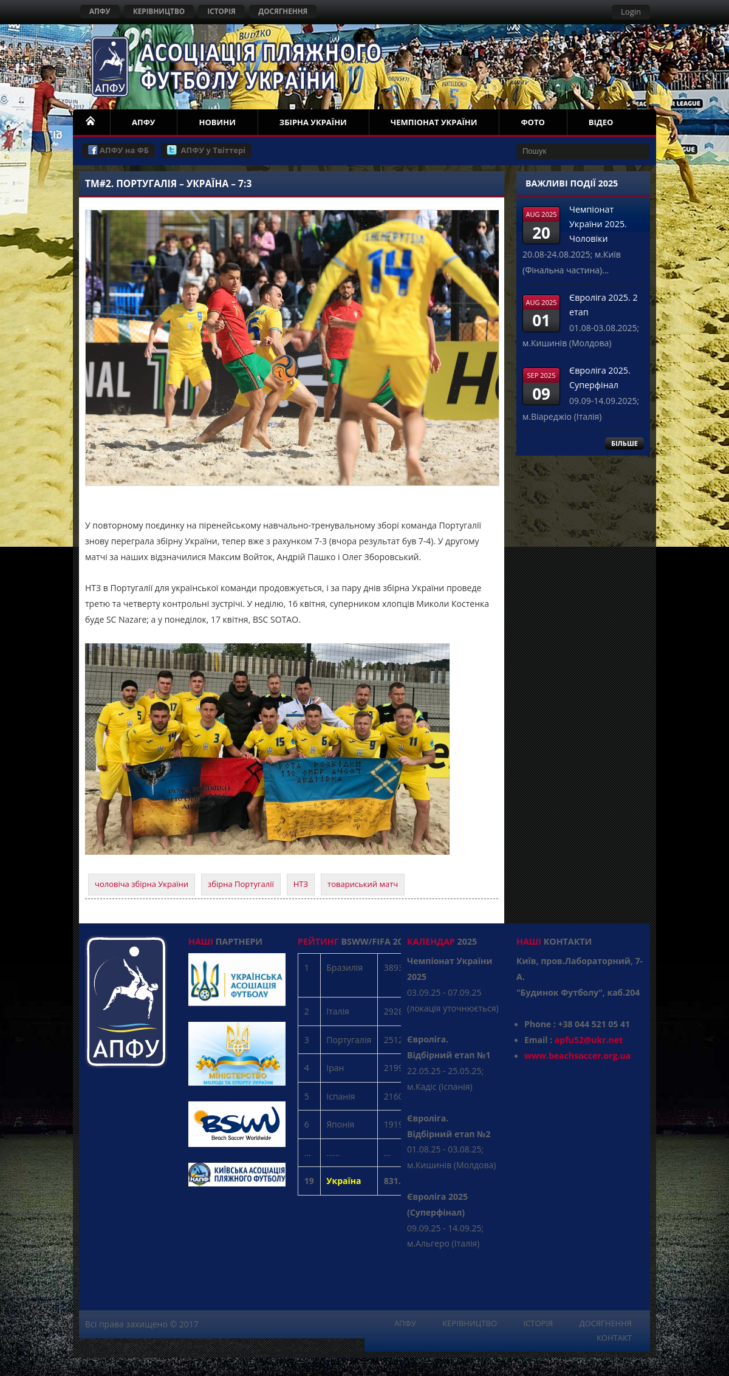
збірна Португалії (241, 883)
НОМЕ (91, 122)
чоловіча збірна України (141, 883)
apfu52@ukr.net (589, 1040)
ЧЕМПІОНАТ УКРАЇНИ (434, 122)
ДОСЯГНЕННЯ (282, 11)
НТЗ (300, 883)
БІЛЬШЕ (624, 443)
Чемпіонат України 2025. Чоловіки (598, 224)
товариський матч (362, 883)
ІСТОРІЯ (221, 11)
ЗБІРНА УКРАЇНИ (313, 122)
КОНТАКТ (614, 1337)
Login (631, 11)
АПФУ (100, 11)
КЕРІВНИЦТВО (159, 11)
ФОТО (532, 122)
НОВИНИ (217, 122)
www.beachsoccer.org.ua (577, 1055)
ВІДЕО (601, 122)
